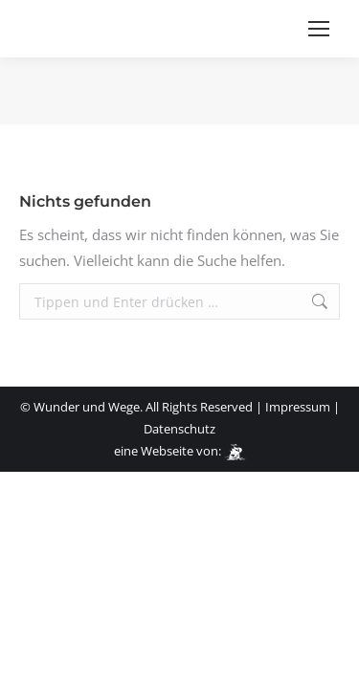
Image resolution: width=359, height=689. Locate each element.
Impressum (297, 406)
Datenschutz (179, 428)
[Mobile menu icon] (318, 28)
